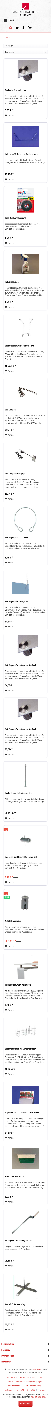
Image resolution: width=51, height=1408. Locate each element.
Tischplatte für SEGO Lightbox (18, 985)
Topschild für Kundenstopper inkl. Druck (22, 1113)
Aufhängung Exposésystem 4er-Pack (20, 729)
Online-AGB (31, 1390)
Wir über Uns (24, 1378)
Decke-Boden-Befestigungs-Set (18, 793)
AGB (22, 1390)
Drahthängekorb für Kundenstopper (20, 1049)
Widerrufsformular (11, 1390)
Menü (9, 19)
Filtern (9, 46)
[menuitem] (8, 20)
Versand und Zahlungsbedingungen (29, 1382)
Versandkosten (37, 1369)
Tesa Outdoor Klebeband (15, 218)
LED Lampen (10, 410)
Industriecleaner (12, 282)
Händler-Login (12, 1378)
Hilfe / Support (37, 1378)
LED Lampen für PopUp (14, 474)
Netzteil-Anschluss (13, 921)
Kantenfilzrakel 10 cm (14, 1177)
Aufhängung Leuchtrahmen (16, 537)
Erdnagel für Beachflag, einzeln (18, 1240)
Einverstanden (25, 1404)
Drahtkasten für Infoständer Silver (19, 346)
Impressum (42, 1390)
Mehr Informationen (38, 1397)
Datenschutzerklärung (33, 1386)
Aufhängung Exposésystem (16, 601)
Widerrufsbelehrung (15, 1386)
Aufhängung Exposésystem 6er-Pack (20, 665)
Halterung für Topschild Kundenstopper (22, 154)
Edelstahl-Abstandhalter (15, 90)
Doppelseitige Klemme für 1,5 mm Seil (21, 857)
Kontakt (10, 1382)
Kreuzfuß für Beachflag (15, 1304)
